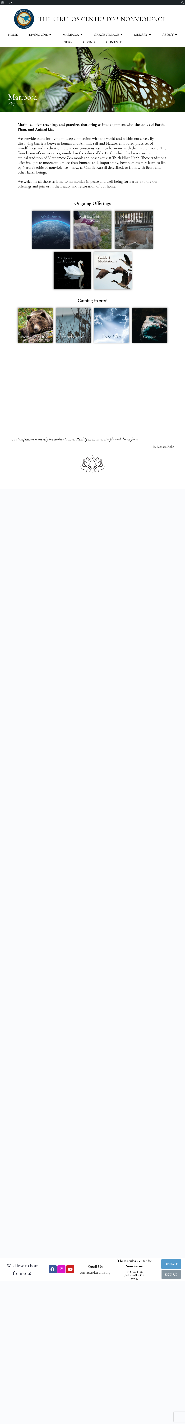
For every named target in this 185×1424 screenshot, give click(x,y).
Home (13, 34)
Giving (89, 42)
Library (142, 34)
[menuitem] (3, 2)
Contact (114, 42)
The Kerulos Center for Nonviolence (102, 19)
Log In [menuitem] (9, 2)
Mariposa (73, 34)
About (169, 34)
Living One (40, 34)
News (67, 42)
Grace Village (108, 34)
